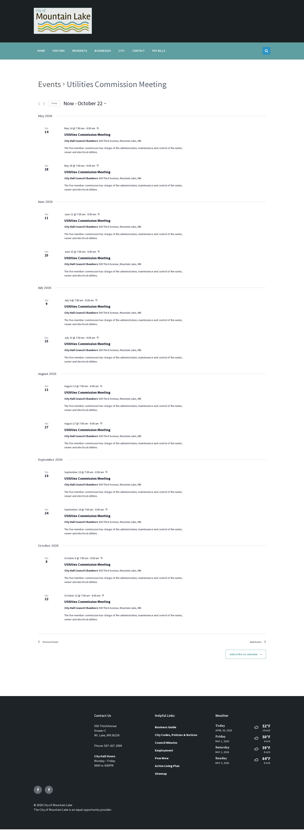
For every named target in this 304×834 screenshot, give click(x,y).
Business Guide (165, 732)
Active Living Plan (167, 770)
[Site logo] (63, 33)
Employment (164, 755)
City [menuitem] (121, 51)
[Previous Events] (39, 104)
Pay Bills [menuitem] (158, 51)
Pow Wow (161, 763)
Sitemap (161, 778)
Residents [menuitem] (79, 51)
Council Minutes (166, 747)
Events (49, 84)
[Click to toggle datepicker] (84, 103)
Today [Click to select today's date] (54, 103)
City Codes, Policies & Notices (176, 739)
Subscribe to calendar (244, 659)
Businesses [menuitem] (103, 51)
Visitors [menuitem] (59, 51)
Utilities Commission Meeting (87, 135)
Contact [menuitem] (138, 51)
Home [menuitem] (41, 51)
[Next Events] (44, 104)
